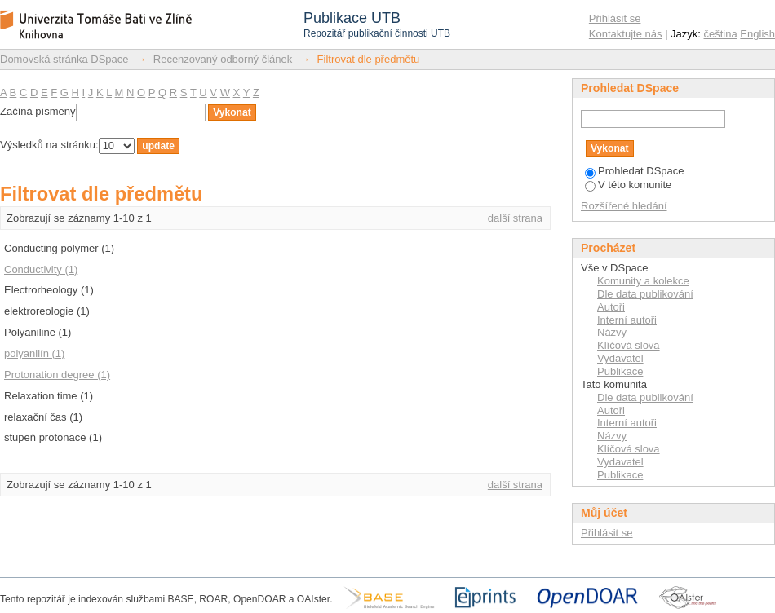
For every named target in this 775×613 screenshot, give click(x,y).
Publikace (620, 371)
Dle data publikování (645, 294)
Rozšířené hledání (624, 206)
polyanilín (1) (34, 353)
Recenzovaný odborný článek (223, 59)
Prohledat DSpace (634, 171)
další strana (515, 218)
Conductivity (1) (41, 269)
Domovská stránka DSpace (64, 59)
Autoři (611, 307)
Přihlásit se (615, 18)
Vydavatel (620, 358)
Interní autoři (627, 320)
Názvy (612, 332)
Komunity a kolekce (643, 281)
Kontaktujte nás (625, 34)
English (757, 34)
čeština (720, 34)
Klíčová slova (628, 345)
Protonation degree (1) (57, 374)
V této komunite (628, 185)
